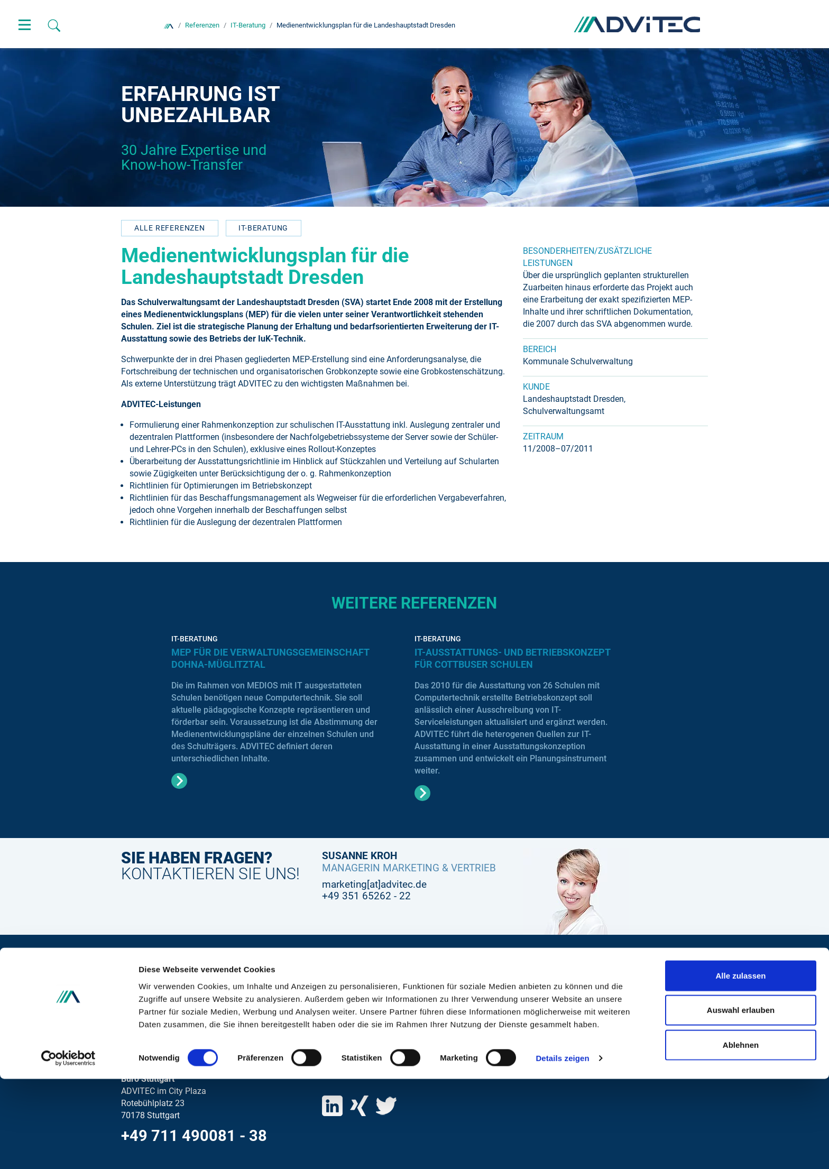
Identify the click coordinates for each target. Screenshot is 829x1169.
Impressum (343, 1023)
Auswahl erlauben (741, 1100)
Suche (333, 987)
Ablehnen (741, 1134)
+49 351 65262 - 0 (185, 1036)
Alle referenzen (169, 228)
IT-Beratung (263, 228)
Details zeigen (562, 1148)
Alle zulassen (740, 1065)
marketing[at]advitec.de (374, 884)
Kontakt (336, 1005)
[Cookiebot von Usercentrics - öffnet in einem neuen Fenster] (68, 1148)
